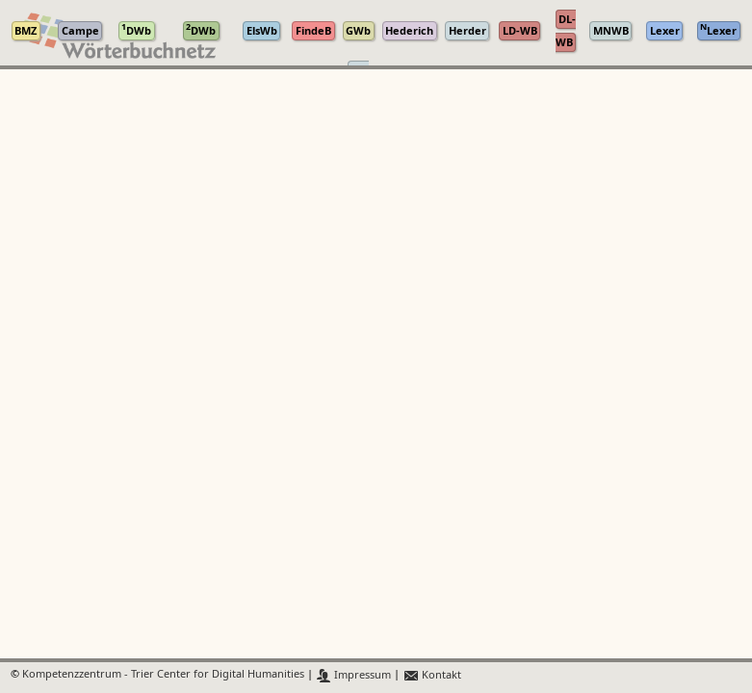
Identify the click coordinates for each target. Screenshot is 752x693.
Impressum (354, 675)
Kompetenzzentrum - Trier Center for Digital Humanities (163, 675)
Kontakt (431, 675)
